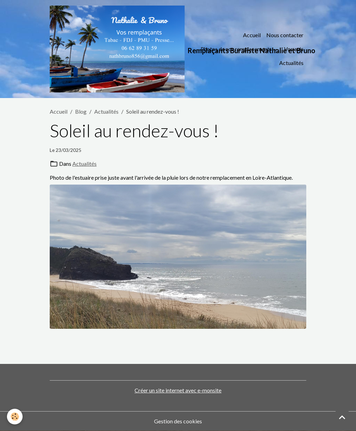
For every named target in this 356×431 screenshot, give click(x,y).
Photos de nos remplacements (237, 49)
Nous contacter (285, 35)
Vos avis (294, 49)
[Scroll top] (342, 417)
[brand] (121, 49)
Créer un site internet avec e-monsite (178, 390)
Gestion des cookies (178, 421)
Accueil (252, 35)
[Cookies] (15, 416)
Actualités (291, 62)
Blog (81, 111)
